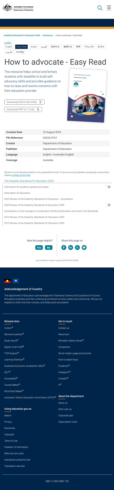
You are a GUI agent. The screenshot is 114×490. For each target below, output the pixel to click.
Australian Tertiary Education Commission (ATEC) (29, 397)
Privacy (8, 421)
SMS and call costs (14, 453)
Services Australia (13, 334)
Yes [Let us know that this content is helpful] (39, 247)
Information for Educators (17, 193)
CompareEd (10, 378)
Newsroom (63, 334)
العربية (44, 46)
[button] (109, 187)
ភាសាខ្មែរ (20, 52)
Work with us (64, 409)
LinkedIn (62, 378)
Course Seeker (11, 385)
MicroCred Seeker (13, 391)
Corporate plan (65, 415)
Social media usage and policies (74, 353)
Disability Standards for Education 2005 (22, 35)
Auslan (34, 46)
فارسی (9, 52)
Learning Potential (13, 359)
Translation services (14, 466)
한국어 (101, 46)
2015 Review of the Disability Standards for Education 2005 (34, 217)
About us (62, 403)
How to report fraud (68, 359)
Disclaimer (9, 428)
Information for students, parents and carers (26, 187)
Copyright (9, 434)
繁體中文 (68, 46)
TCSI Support (11, 353)
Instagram (63, 372)
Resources (48, 35)
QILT (6, 372)
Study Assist (10, 340)
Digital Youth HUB (13, 347)
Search (7, 415)
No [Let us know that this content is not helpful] (48, 247)
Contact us (63, 328)
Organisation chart (67, 421)
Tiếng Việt (89, 46)
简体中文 (55, 46)
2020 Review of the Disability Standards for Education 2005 (34, 205)
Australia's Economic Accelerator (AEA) (24, 366)
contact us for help (21, 175)
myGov (8, 328)
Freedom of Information (16, 447)
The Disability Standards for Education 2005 (29, 180)
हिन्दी (78, 46)
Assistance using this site (17, 459)
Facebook (63, 366)
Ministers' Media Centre (70, 340)
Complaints (64, 347)
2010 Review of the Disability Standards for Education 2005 (34, 223)
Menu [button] (109, 10)
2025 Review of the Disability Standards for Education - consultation (38, 199)
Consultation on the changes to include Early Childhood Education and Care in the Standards (51, 211)
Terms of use (10, 440)
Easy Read (21, 46)
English (9, 46)
